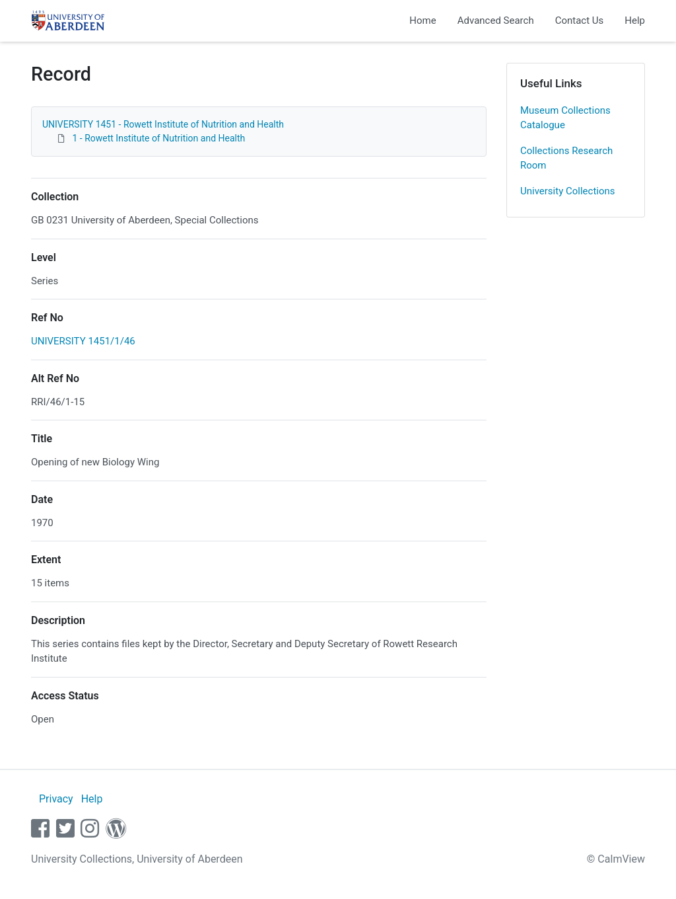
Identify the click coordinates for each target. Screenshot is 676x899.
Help (635, 20)
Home (422, 20)
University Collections (567, 191)
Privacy (56, 799)
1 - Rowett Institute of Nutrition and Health (158, 138)
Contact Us (579, 20)
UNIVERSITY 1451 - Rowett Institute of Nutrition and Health (163, 124)
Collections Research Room (566, 158)
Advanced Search (495, 20)
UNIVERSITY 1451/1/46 (83, 341)
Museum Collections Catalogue (565, 118)
